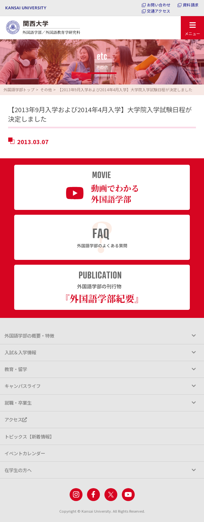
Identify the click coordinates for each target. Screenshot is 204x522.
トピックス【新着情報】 (29, 436)
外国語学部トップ (19, 89)
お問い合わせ (158, 5)
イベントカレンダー (25, 453)
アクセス (16, 419)
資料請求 (191, 5)
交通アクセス (158, 11)
